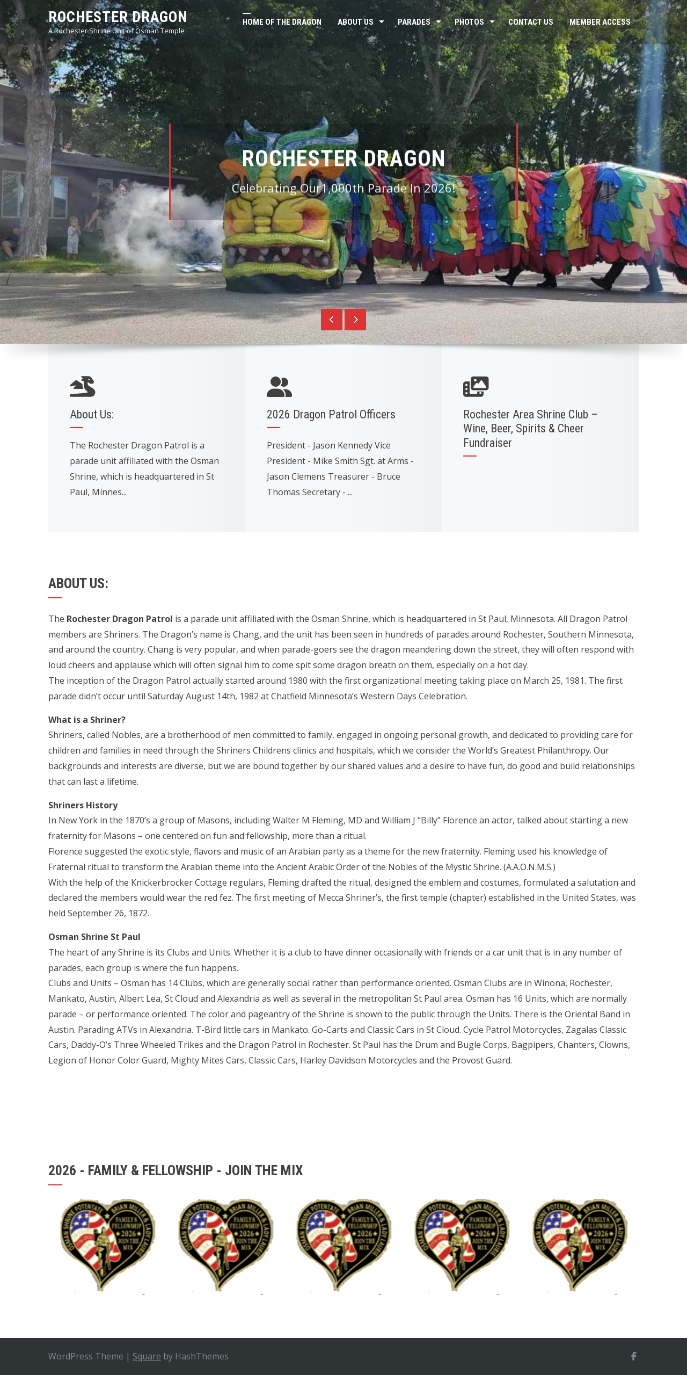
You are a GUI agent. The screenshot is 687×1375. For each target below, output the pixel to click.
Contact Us (530, 22)
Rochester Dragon (118, 17)
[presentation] (331, 319)
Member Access (600, 22)
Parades (414, 22)
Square (147, 1356)
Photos (469, 22)
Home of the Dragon (282, 22)
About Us (356, 22)
